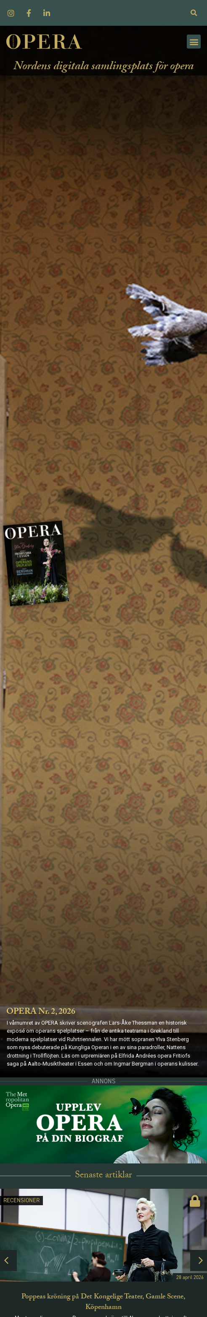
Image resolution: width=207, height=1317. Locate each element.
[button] (194, 42)
